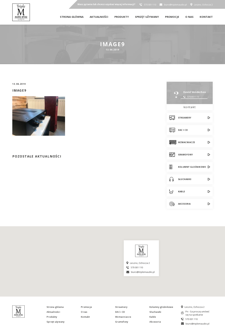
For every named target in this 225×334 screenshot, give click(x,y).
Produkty (121, 16)
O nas (189, 16)
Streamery (184, 117)
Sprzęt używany (147, 16)
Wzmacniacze (186, 142)
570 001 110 (150, 4)
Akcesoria (184, 203)
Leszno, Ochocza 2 (203, 4)
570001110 (193, 96)
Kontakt (206, 16)
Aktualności (99, 16)
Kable (181, 191)
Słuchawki (184, 179)
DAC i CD (183, 130)
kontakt (190, 107)
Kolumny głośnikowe (192, 166)
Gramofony (185, 154)
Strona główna (71, 16)
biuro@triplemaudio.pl (175, 4)
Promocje (172, 16)
